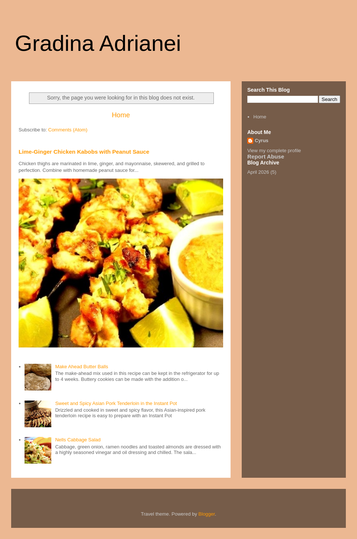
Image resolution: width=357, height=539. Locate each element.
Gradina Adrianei (98, 43)
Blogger (207, 514)
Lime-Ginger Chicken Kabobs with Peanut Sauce (84, 151)
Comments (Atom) (67, 130)
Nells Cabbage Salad (77, 439)
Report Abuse (265, 156)
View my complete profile (274, 150)
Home (121, 115)
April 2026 (258, 172)
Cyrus (261, 140)
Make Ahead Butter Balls (81, 366)
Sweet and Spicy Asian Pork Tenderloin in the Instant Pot (116, 403)
